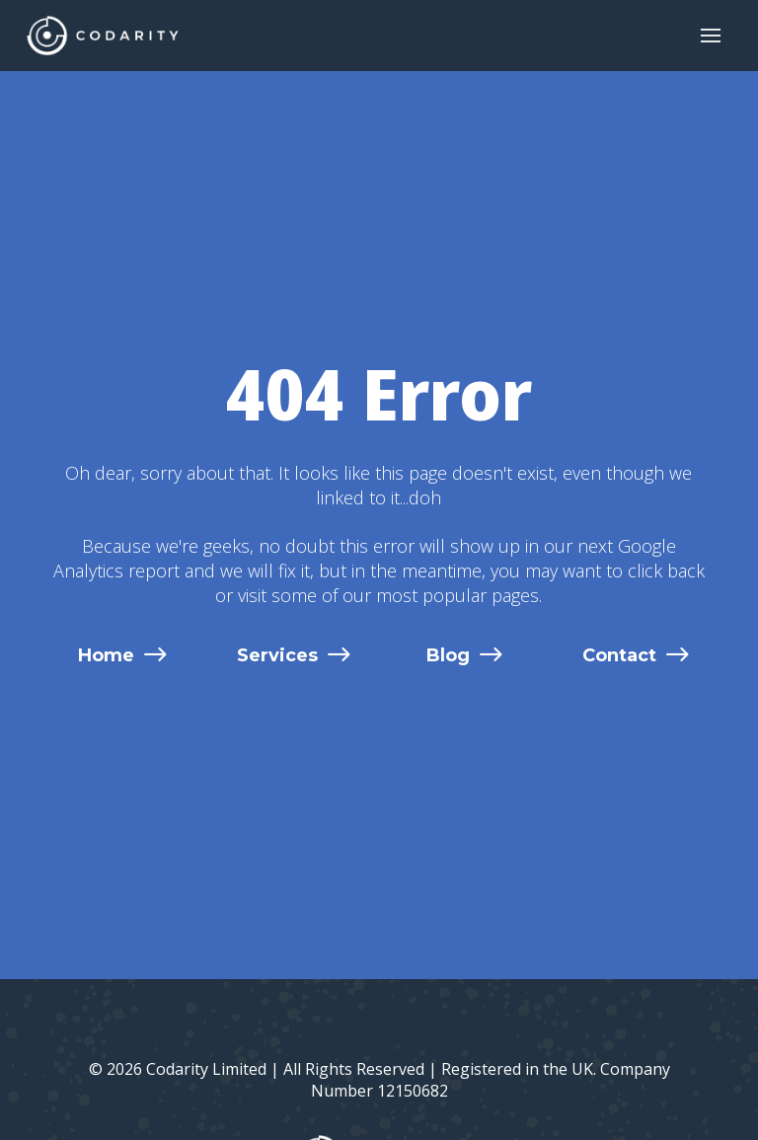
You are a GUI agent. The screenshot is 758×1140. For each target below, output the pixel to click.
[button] (710, 35)
